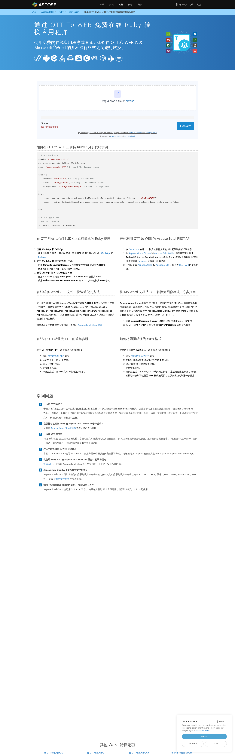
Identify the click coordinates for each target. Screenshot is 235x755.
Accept (204, 736)
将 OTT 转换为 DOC (53, 752)
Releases (142, 261)
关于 (140, 4)
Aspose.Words (145, 265)
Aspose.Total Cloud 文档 (63, 428)
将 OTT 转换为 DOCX (139, 752)
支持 (121, 4)
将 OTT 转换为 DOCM (181, 752)
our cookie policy (202, 731)
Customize (192, 744)
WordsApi (105, 253)
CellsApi (42, 257)
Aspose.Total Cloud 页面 (90, 325)
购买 (111, 4)
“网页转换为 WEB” (140, 356)
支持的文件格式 (61, 479)
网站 (130, 4)
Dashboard (134, 249)
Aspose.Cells (162, 265)
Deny (216, 744)
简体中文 (181, 4)
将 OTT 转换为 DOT (96, 752)
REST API (184, 265)
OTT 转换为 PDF (56, 356)
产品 (102, 4)
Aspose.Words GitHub (140, 253)
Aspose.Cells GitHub (164, 253)
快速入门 (47, 464)
